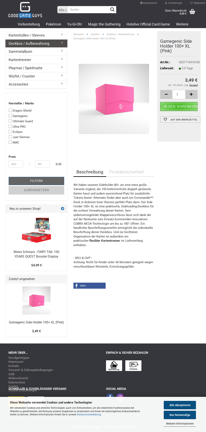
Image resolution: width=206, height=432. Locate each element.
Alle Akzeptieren (180, 405)
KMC (14, 142)
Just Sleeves (19, 137)
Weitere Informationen (180, 423)
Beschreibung (89, 171)
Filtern (36, 181)
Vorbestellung (29, 24)
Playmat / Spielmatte (25, 68)
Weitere (182, 24)
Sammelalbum (20, 51)
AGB (11, 374)
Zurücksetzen (36, 190)
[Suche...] (62, 9)
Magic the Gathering (104, 24)
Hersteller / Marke (21, 103)
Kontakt (13, 366)
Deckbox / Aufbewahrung (29, 43)
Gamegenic (18, 116)
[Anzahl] (178, 94)
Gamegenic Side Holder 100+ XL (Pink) (36, 322)
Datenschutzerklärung (89, 414)
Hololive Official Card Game (148, 24)
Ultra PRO (17, 126)
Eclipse (16, 132)
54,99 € (36, 265)
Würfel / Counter (22, 76)
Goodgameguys (18, 358)
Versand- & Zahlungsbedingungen (30, 370)
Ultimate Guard (21, 121)
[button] (148, 1)
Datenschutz (16, 382)
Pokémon (53, 24)
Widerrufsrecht (18, 378)
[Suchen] (112, 9)
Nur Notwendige (180, 415)
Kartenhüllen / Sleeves (27, 35)
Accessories (18, 84)
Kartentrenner (20, 60)
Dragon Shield (20, 110)
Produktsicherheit (126, 171)
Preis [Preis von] (12, 157)
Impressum (16, 362)
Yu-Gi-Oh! (74, 24)
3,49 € (36, 331)
